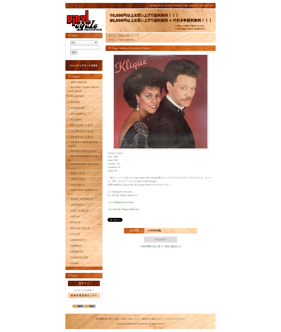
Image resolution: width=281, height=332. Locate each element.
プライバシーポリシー (175, 319)
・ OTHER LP (75, 245)
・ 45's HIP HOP (76, 96)
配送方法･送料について (152, 319)
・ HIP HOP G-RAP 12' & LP (82, 151)
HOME (153, 5)
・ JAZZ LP (73, 216)
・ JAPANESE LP (76, 240)
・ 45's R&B (74, 102)
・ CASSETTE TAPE (78, 257)
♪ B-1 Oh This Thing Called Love (123, 209)
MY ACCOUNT (164, 5)
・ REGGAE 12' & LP (78, 228)
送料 (186, 5)
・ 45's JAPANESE (77, 113)
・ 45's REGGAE (76, 108)
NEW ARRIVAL (127, 39)
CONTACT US (206, 5)
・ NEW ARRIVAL (77, 82)
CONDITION (177, 5)
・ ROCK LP (74, 222)
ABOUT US (194, 5)
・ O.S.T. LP (74, 234)
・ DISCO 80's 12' (76, 185)
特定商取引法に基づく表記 (107, 319)
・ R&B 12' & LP (76, 173)
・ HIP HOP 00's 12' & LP (80, 137)
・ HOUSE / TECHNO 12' (80, 199)
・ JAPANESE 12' (76, 204)
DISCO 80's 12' (126, 35)
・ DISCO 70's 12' (76, 179)
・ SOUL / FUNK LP (78, 210)
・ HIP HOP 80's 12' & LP (80, 125)
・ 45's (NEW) (75, 119)
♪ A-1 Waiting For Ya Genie (121, 202)
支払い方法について (131, 319)
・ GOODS (73, 263)
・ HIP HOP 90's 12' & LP (80, 131)
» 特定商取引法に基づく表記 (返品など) (160, 246)
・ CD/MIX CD (75, 251)
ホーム (112, 35)
